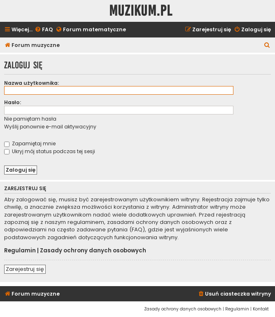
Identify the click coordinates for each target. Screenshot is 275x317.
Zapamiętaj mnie (30, 143)
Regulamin (20, 250)
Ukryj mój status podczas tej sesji (49, 151)
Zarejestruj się (25, 269)
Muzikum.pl (140, 11)
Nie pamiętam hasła (30, 119)
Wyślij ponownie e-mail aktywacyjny (50, 127)
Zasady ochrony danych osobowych (93, 250)
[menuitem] (44, 29)
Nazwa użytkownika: (31, 82)
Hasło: (12, 102)
